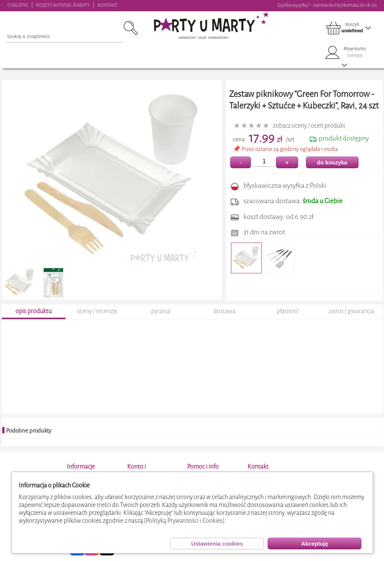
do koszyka (332, 162)
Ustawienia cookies (217, 543)
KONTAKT (107, 5)
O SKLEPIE (18, 5)
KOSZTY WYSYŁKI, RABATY (63, 5)
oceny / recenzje (97, 311)
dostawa (224, 311)
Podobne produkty (28, 430)
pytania (160, 311)
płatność (288, 311)
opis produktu (33, 311)
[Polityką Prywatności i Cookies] (184, 521)
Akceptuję (314, 543)
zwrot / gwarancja (351, 311)
